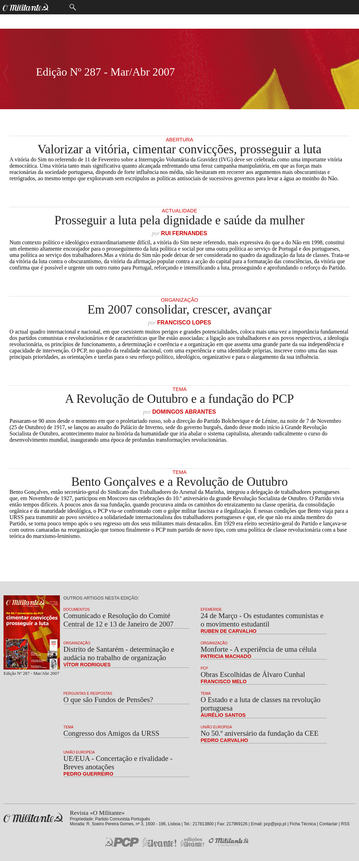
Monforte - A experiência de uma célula (258, 649)
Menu (58, 7)
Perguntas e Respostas (87, 693)
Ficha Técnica (303, 823)
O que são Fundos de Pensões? (108, 699)
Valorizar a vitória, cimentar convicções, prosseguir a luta (179, 149)
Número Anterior (353, 72)
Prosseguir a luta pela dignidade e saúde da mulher (179, 220)
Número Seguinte (6, 72)
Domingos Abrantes (184, 412)
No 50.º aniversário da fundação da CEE (259, 733)
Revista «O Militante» (33, 818)
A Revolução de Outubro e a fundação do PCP (179, 399)
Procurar (72, 7)
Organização (179, 300)
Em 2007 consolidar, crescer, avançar (180, 309)
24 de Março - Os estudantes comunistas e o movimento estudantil (262, 619)
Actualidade (179, 211)
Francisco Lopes (184, 323)
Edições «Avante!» (192, 842)
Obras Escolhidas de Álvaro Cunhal (253, 674)
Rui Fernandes (184, 233)
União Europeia (216, 727)
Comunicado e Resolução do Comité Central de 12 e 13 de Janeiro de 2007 (118, 619)
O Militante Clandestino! (229, 842)
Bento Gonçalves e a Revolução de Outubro (179, 482)
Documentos (76, 609)
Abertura (179, 139)
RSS (345, 823)
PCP (204, 668)
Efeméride (211, 609)
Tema (179, 389)
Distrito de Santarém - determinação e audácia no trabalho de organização (118, 653)
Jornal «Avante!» (159, 842)
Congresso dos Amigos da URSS (111, 733)
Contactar (328, 823)
